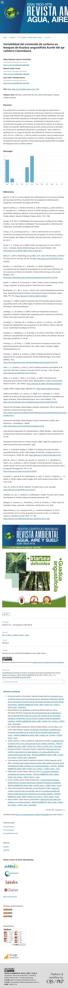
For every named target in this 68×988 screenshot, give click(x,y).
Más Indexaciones (10, 897)
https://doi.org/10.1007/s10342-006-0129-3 (45, 455)
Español (6, 850)
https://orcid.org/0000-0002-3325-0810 (16, 83)
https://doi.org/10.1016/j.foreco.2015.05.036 (20, 471)
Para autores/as (8, 830)
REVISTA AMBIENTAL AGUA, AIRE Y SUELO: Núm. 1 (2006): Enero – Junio (34, 785)
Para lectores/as (8, 827)
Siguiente (58, 810)
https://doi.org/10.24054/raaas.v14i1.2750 (23, 89)
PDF (6, 614)
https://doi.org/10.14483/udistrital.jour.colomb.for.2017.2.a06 (26, 519)
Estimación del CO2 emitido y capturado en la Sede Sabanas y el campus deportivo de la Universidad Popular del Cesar (34, 752)
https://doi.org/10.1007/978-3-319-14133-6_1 (20, 373)
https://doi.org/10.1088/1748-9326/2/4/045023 (44, 384)
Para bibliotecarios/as (10, 833)
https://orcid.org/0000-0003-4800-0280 (16, 65)
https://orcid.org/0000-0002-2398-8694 (16, 74)
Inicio (5, 37)
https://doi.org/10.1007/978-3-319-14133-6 (19, 490)
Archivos (12, 37)
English (6, 847)
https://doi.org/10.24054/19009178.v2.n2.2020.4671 (22, 251)
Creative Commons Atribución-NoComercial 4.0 (48, 662)
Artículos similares (11, 691)
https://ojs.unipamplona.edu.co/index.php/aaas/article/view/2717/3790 (30, 277)
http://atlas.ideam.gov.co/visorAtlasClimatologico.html (23, 426)
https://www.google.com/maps (48, 389)
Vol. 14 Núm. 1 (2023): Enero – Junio (30, 37)
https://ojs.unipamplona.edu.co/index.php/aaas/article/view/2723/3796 (30, 362)
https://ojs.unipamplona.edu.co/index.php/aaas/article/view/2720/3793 (30, 402)
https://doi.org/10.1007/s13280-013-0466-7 (31, 296)
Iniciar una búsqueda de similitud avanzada (32, 814)
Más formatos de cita (11, 682)
